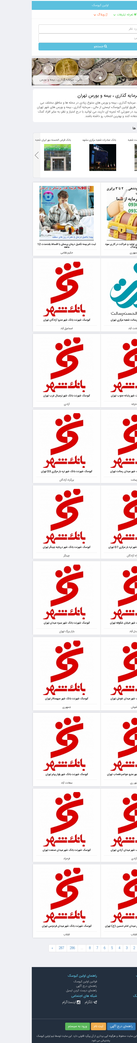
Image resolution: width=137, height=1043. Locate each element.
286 (40, 948)
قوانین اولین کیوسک (53, 981)
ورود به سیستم (45, 1026)
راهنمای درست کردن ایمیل (49, 990)
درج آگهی (124, 1001)
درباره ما (126, 986)
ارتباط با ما (124, 981)
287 (29, 948)
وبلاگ (70, 14)
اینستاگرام (37, 1002)
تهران (120, 14)
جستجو (68, 46)
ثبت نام (126, 1010)
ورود (127, 1006)
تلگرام (57, 1002)
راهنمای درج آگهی (54, 986)
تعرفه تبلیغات (95, 14)
